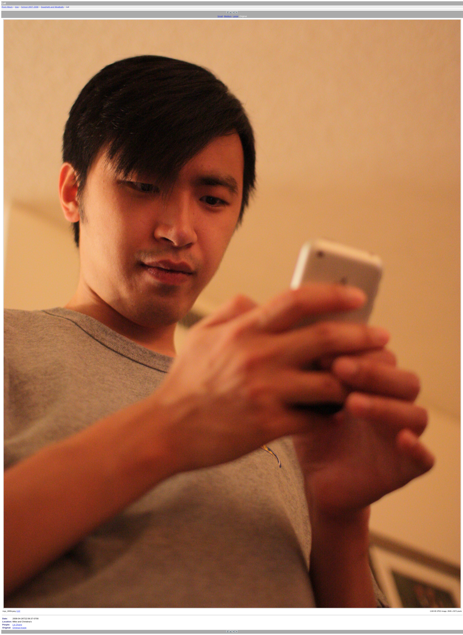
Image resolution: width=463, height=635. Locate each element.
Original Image (19, 628)
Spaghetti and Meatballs (52, 7)
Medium (228, 16)
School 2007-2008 (30, 7)
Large (235, 16)
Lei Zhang (17, 624)
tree (17, 7)
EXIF (18, 611)
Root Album (7, 7)
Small (220, 16)
